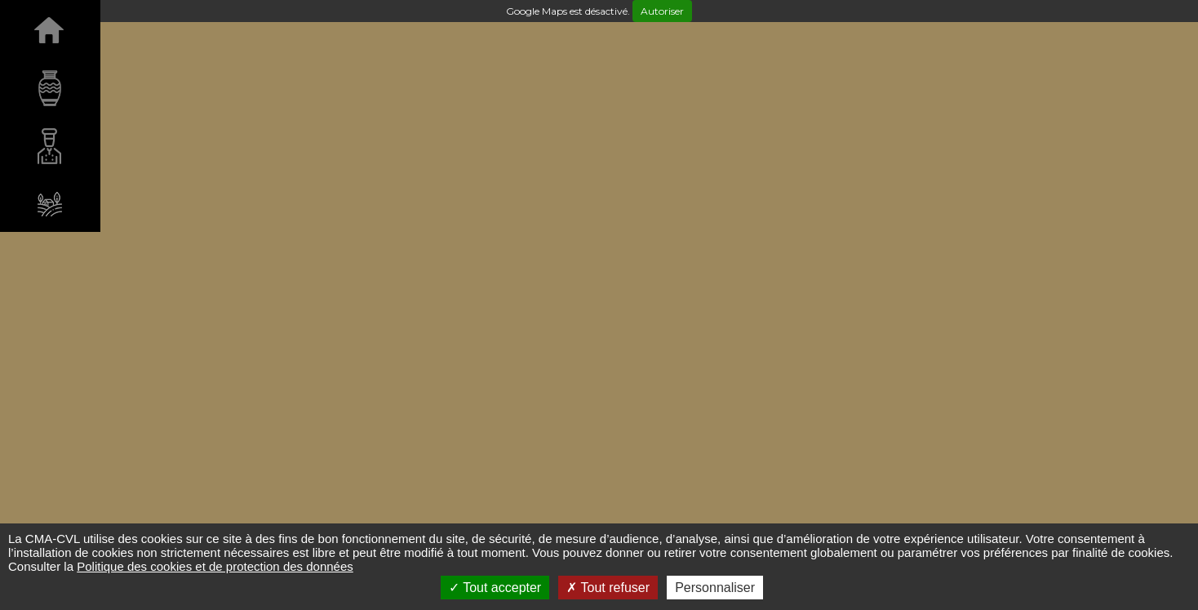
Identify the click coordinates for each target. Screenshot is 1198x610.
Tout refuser (608, 587)
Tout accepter (495, 587)
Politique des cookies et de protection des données (215, 566)
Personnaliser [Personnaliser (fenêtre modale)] (715, 587)
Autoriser (662, 11)
